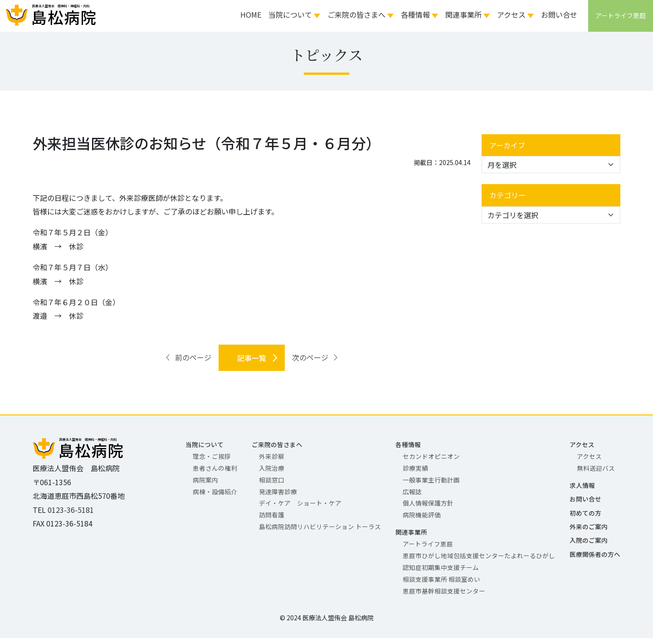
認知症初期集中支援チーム (441, 567)
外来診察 (271, 456)
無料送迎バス (596, 467)
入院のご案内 (589, 540)
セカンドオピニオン (431, 456)
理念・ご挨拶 (212, 456)
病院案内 (205, 479)
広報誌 (412, 491)
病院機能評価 (422, 514)
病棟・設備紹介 (215, 491)
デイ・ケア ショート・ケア (300, 502)
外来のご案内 (589, 526)
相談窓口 (271, 479)
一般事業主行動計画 (431, 479)
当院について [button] (290, 14)
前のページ (187, 357)
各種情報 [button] (415, 14)
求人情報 (582, 485)
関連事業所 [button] (463, 14)
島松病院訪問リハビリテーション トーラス (320, 526)
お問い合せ (559, 14)
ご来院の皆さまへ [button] (356, 14)
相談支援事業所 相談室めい (441, 579)
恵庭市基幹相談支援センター (444, 590)
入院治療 (271, 467)
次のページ (315, 357)
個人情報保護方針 (428, 502)
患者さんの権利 (215, 467)
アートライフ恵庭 (428, 543)
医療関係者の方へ (595, 554)
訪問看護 (271, 514)
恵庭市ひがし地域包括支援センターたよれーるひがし (479, 555)
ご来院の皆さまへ (277, 444)
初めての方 (585, 512)
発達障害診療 (278, 491)
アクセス (582, 444)
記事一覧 (251, 357)
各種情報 (408, 444)
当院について (204, 444)
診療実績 (415, 467)
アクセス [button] (511, 14)
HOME (250, 14)
